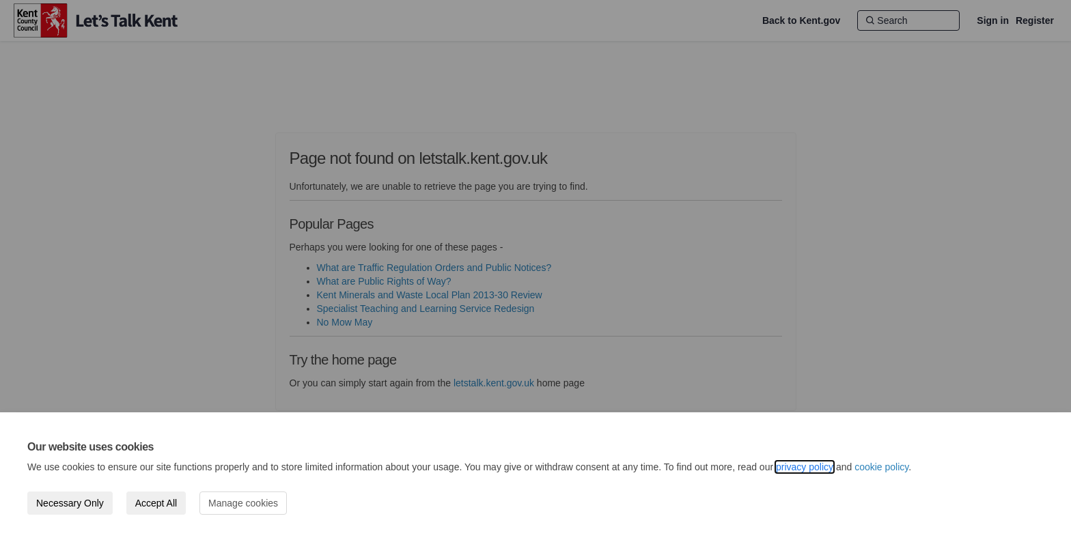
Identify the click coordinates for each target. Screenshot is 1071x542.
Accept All (156, 503)
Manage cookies (243, 503)
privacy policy (804, 466)
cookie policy (881, 466)
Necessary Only (70, 503)
